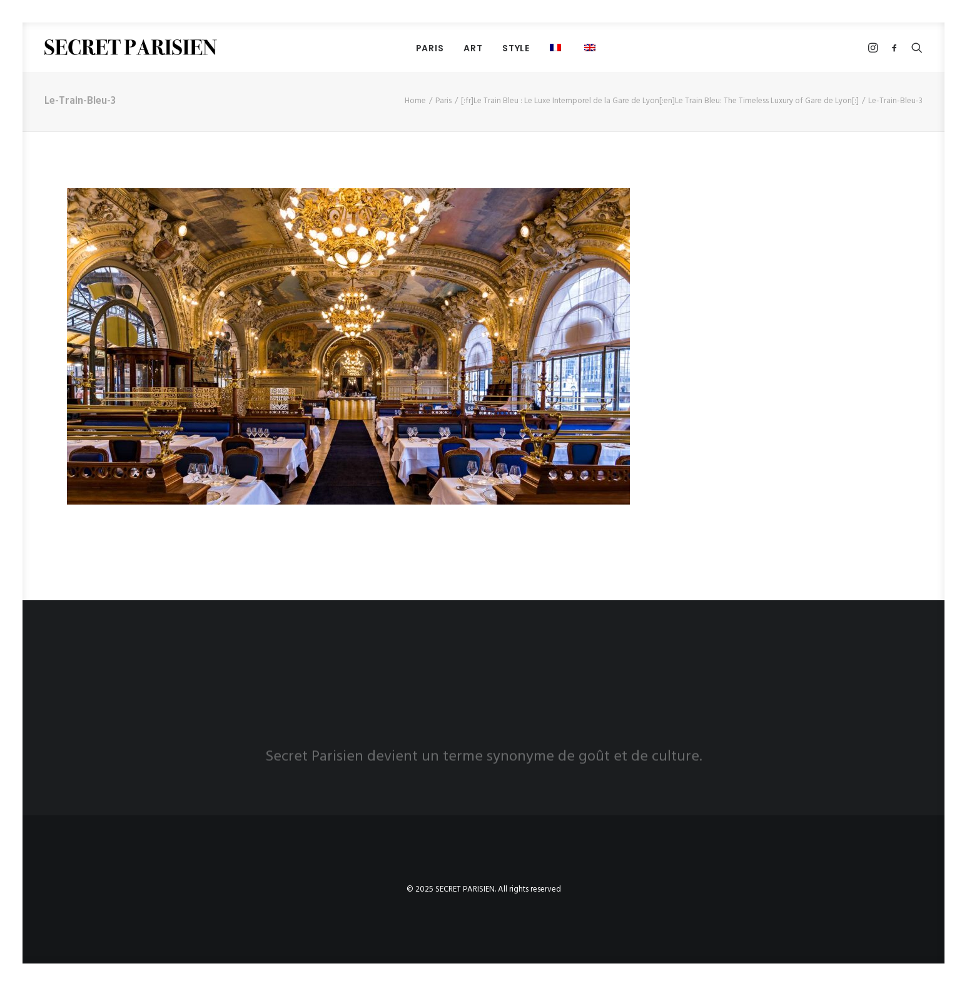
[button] (591, 47)
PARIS (430, 48)
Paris (443, 101)
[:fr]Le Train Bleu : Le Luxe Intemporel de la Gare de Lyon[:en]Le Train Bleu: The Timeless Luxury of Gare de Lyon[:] (660, 101)
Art (472, 48)
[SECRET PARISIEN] (130, 47)
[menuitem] (430, 48)
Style (516, 48)
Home (415, 101)
